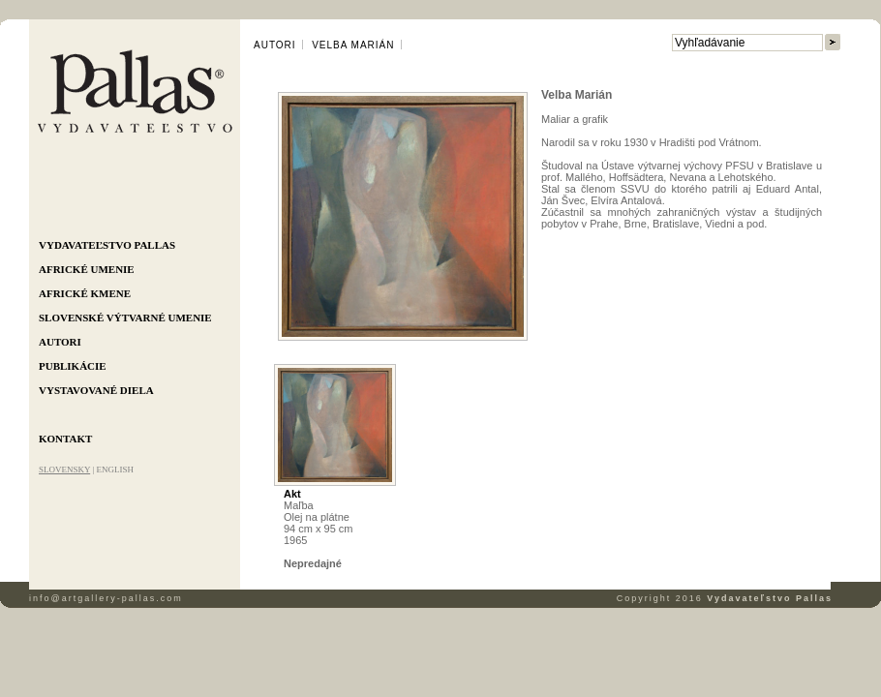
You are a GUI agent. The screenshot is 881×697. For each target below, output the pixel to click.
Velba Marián (353, 45)
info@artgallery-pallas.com (106, 598)
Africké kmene (85, 293)
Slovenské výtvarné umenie (125, 317)
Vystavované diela (96, 390)
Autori (60, 342)
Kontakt (65, 438)
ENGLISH (115, 469)
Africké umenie (87, 269)
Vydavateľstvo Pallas (107, 245)
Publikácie (72, 366)
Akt (292, 494)
